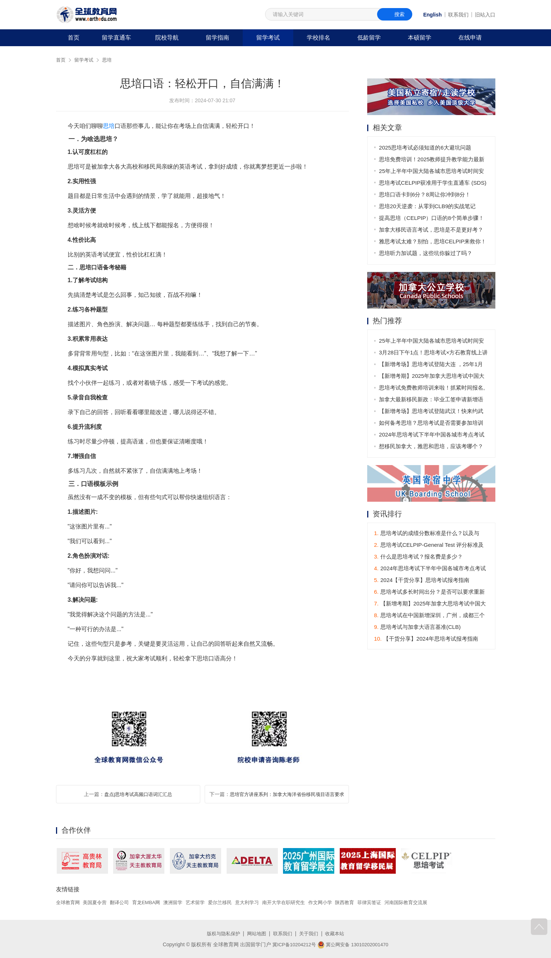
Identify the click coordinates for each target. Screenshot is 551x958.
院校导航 (167, 37)
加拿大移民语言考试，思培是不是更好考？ (432, 229)
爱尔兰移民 (231, 902)
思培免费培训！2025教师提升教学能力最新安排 (432, 160)
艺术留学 (204, 902)
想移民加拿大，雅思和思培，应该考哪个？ (432, 446)
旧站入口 (485, 15)
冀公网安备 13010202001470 (354, 944)
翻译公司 (123, 902)
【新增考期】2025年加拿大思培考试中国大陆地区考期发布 (432, 377)
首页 (73, 37)
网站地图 (255, 933)
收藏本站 (338, 933)
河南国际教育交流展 (430, 902)
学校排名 (318, 37)
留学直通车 (116, 37)
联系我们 (458, 15)
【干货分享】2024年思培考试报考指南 (426, 639)
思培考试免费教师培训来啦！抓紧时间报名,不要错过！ (432, 389)
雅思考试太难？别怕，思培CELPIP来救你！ (433, 241)
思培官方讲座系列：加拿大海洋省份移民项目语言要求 (287, 794)
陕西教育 (364, 902)
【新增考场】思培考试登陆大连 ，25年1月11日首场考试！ (432, 366)
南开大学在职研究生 (299, 902)
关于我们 (311, 933)
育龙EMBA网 (152, 902)
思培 (109, 60)
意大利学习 (259, 902)
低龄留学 (369, 37)
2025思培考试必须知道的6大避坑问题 (426, 147)
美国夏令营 (97, 902)
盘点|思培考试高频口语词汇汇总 (138, 794)
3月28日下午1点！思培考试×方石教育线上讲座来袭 (431, 354)
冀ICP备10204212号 (291, 944)
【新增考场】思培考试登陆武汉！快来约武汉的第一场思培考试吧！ (432, 412)
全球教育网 (69, 902)
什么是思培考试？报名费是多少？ (418, 557)
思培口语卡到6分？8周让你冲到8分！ (425, 194)
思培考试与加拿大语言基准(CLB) (417, 627)
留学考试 (268, 37)
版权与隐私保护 (220, 933)
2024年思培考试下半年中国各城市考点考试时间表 (432, 436)
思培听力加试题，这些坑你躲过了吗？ (426, 253)
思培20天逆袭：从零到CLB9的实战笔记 (428, 206)
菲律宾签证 (390, 902)
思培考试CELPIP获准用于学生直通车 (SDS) (433, 183)
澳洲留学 (181, 902)
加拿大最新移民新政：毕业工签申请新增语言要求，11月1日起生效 (432, 401)
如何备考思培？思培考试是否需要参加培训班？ (432, 424)
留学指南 (217, 37)
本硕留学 (419, 37)
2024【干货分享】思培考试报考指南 (422, 581)
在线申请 (470, 37)
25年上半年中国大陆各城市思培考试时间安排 (432, 172)
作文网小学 (338, 902)
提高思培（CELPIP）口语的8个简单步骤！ (432, 218)
